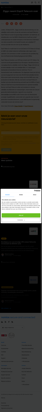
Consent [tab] (7, 194)
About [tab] (34, 194)
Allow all (21, 215)
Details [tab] (21, 194)
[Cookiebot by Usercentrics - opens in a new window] (34, 191)
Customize (21, 220)
